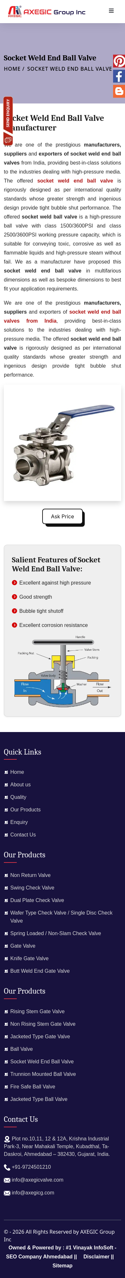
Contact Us (23, 834)
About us (20, 784)
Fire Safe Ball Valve (32, 1086)
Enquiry (19, 822)
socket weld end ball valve (77, 180)
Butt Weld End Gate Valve (40, 971)
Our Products (25, 809)
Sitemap (62, 1265)
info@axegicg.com (29, 1193)
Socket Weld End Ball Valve (69, 68)
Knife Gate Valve (29, 958)
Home (17, 772)
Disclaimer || (98, 1256)
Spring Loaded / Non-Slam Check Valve (55, 933)
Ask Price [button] (62, 516)
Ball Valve (21, 1049)
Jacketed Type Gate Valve (40, 1036)
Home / (14, 68)
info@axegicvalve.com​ (33, 1180)
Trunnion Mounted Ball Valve (43, 1074)
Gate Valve (22, 946)
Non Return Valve (30, 875)
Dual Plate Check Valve (37, 900)
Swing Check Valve (32, 887)
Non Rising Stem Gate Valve (42, 1024)
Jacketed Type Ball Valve (38, 1099)
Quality (18, 797)
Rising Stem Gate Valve (37, 1011)
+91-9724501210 (27, 1167)
